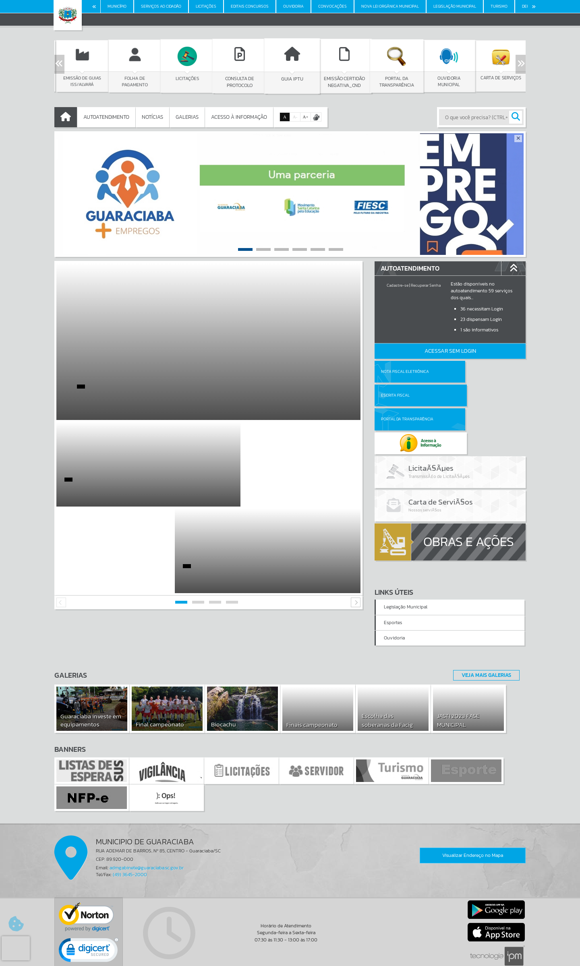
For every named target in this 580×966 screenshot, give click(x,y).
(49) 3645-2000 (130, 837)
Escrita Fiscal (471, 371)
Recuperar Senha (426, 285)
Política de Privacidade (290, 958)
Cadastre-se (397, 285)
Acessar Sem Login (450, 351)
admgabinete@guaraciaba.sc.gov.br (147, 830)
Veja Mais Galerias (484, 637)
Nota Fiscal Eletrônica (405, 371)
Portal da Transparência (407, 395)
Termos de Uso (290, 952)
